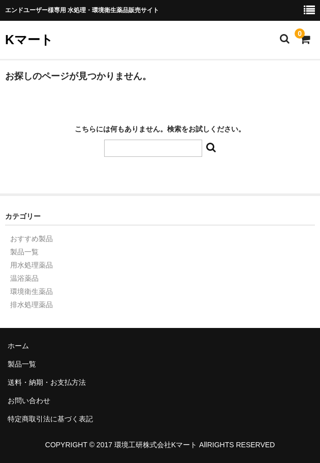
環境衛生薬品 (31, 291)
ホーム (18, 346)
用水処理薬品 (31, 265)
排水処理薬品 (31, 305)
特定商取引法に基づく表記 (50, 419)
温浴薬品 (24, 278)
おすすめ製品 (31, 239)
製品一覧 (24, 252)
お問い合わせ (29, 400)
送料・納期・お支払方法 (47, 382)
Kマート (29, 39)
